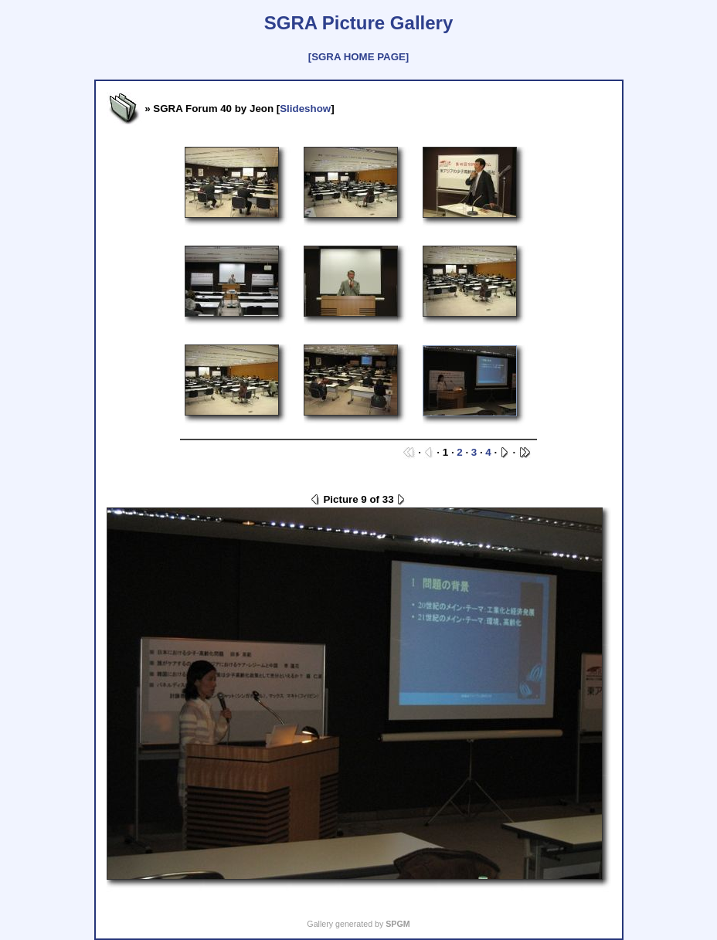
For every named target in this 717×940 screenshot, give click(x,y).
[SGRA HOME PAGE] (358, 57)
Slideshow (305, 108)
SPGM (397, 923)
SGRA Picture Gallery (359, 22)
